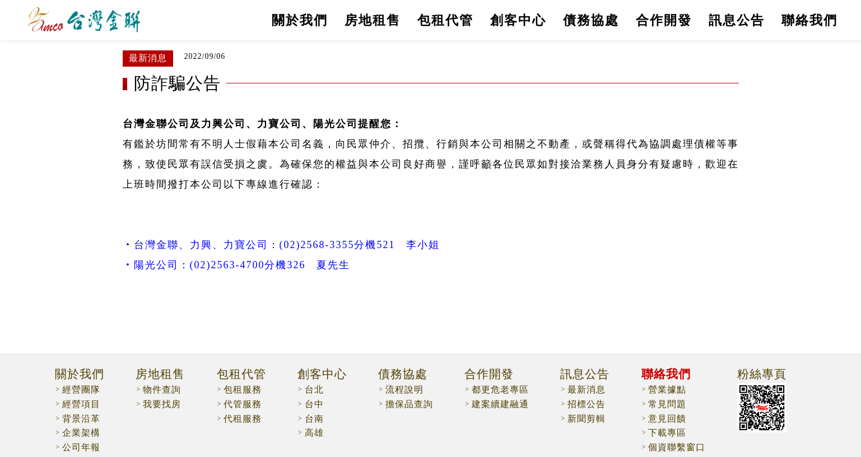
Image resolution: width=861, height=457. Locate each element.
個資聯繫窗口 (676, 447)
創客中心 (518, 20)
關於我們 (300, 20)
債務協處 (591, 20)
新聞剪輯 (586, 418)
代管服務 (243, 404)
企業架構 (81, 432)
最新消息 (586, 389)
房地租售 (373, 20)
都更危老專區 (500, 389)
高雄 (314, 432)
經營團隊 (81, 389)
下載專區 (667, 432)
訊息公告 (737, 20)
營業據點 (667, 389)
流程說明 (404, 389)
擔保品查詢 (409, 404)
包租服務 (243, 389)
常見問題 (667, 404)
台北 (314, 389)
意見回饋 (667, 418)
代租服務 (243, 418)
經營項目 (81, 404)
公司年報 (81, 447)
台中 (314, 404)
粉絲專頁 (761, 375)
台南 (314, 418)
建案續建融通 (500, 404)
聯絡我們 (809, 20)
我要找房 (162, 404)
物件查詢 (162, 389)
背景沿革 (81, 418)
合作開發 (664, 20)
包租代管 (445, 20)
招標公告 (586, 404)
